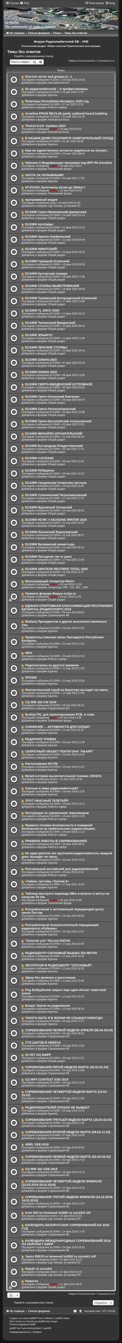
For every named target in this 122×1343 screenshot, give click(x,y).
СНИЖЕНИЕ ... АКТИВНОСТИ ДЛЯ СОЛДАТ (57, 726)
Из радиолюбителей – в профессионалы (56, 89)
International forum (58, 82)
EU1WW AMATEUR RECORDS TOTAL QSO (56, 569)
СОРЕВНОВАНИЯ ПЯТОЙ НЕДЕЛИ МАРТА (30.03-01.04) (66, 1067)
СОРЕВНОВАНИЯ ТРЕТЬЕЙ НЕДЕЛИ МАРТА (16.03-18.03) (68, 1119)
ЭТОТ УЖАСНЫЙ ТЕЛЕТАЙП (46, 800)
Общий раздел (56, 218)
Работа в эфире (57, 107)
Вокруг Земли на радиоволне (47, 1005)
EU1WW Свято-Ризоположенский (50, 409)
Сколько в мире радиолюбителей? (52, 788)
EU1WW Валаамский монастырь (50, 544)
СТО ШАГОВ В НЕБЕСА (43, 1042)
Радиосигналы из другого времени (52, 665)
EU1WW (55, 92)
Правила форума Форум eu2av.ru (50, 593)
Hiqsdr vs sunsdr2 (38, 1268)
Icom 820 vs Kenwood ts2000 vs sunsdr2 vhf (58, 1212)
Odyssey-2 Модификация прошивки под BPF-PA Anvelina (68, 162)
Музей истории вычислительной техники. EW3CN (63, 776)
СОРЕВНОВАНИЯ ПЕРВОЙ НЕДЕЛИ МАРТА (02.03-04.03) (68, 1156)
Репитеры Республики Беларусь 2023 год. (57, 101)
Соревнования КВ (58, 615)
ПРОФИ (31, 677)
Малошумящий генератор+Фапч (49, 581)
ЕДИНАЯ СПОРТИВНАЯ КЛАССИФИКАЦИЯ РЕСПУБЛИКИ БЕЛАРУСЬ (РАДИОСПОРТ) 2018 (67, 607)
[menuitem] (24, 3)
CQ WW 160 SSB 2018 (41, 1169)
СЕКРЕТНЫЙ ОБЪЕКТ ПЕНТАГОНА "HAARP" (59, 751)
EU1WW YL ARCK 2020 (42, 310)
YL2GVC (55, 79)
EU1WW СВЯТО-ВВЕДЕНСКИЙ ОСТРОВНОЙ (58, 384)
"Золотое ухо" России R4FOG (47, 940)
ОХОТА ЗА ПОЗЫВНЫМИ (44, 175)
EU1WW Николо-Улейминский (48, 236)
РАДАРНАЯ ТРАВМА (40, 739)
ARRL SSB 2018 (37, 1144)
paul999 (47, 1328)
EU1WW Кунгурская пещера (46, 273)
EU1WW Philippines (39, 470)
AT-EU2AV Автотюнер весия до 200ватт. (55, 187)
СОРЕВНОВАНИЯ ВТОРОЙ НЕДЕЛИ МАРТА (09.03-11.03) (67, 1132)
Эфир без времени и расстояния (50, 977)
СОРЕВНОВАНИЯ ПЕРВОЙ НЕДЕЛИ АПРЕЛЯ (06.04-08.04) (69, 1030)
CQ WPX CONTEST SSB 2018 (46, 1079)
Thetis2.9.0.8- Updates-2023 (45, 126)
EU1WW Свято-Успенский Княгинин (52, 396)
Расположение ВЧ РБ (41, 763)
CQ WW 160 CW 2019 (40, 702)
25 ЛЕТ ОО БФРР (38, 1055)
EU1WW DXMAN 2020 (41, 359)
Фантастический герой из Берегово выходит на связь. (67, 690)
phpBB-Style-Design (47, 1321)
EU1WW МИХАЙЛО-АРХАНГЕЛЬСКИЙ (53, 433)
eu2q (52, 202)
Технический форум (59, 168)
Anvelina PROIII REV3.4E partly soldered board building (66, 113)
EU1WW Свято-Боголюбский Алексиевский (58, 421)
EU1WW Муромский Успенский (48, 507)
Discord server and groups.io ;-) (48, 76)
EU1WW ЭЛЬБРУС (39, 335)
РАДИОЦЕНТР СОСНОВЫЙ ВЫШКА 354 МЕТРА (61, 953)
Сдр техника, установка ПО (64, 205)
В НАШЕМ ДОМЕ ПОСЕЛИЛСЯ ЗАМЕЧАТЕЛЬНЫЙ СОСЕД (69, 138)
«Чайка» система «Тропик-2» (47, 881)
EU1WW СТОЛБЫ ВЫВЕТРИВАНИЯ (52, 286)
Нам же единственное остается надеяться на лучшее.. (66, 150)
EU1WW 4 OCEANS (39, 458)
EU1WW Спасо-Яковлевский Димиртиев (55, 212)
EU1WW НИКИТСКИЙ (41, 249)
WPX (28, 653)
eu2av (53, 129)
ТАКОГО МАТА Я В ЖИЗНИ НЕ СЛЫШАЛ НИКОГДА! (64, 1018)
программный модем (41, 199)
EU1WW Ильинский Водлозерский (51, 532)
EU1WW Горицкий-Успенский (47, 261)
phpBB (32, 1318)
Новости (31, 1281)
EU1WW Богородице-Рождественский (54, 446)
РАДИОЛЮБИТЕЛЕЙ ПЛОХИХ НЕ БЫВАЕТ (57, 1107)
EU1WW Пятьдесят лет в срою (48, 556)
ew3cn (53, 779)
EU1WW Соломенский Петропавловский (56, 495)
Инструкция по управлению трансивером (57, 813)
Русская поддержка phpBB (22, 1324)
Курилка (53, 95)
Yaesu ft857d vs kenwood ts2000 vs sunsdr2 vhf (60, 1256)
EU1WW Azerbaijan (39, 224)
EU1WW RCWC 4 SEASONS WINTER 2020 (56, 519)
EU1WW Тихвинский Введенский (50, 322)
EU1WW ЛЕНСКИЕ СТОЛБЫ (46, 347)
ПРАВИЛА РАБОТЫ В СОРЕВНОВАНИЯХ (56, 841)
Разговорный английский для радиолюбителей (61, 869)
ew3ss (53, 1215)
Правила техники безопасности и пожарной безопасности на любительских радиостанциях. (59, 827)
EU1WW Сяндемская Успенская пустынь (56, 482)
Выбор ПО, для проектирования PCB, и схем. (60, 714)
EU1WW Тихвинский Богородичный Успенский (61, 298)
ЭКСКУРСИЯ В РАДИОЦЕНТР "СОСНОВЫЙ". (59, 965)
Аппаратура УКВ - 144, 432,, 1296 (68, 587)
